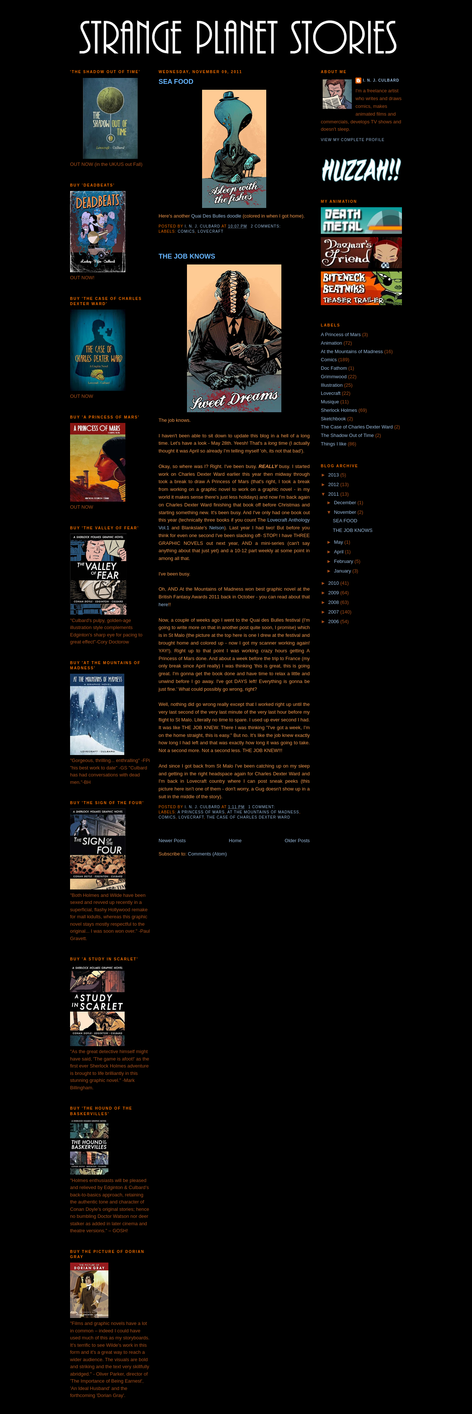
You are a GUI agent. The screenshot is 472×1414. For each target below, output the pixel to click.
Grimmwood (334, 376)
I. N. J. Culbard (381, 80)
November (346, 512)
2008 (334, 602)
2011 (334, 494)
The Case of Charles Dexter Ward (249, 817)
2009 (334, 592)
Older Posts (297, 840)
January (343, 571)
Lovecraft (210, 231)
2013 (334, 475)
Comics (186, 231)
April (339, 551)
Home (235, 840)
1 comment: (262, 807)
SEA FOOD (176, 81)
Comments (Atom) (207, 854)
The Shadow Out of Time (347, 435)
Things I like (333, 444)
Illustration (332, 385)
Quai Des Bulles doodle (216, 216)
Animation (331, 343)
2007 (334, 612)
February (344, 561)
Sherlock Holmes (339, 410)
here (163, 604)
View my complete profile (353, 140)
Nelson (216, 527)
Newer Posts (172, 840)
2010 (334, 583)
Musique (330, 401)
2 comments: (266, 226)
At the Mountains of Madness (263, 812)
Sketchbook (333, 418)
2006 (334, 621)
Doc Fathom (334, 368)
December (346, 502)
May (339, 542)
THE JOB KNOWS (187, 256)
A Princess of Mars (201, 812)
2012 (334, 484)
